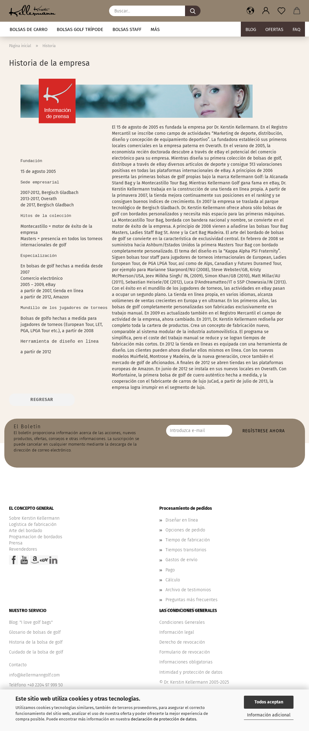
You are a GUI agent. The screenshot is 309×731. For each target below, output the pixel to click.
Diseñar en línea (182, 520)
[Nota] (281, 11)
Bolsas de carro (28, 29)
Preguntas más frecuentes (192, 599)
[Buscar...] (193, 11)
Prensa (16, 543)
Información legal (176, 632)
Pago (170, 570)
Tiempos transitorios (186, 550)
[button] (250, 11)
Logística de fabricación (32, 524)
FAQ (296, 29)
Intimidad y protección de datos (191, 672)
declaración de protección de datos (163, 719)
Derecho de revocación (182, 642)
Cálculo (173, 580)
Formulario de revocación (184, 652)
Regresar (41, 399)
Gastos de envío (181, 559)
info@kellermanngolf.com (34, 675)
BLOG (250, 29)
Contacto (18, 664)
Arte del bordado (25, 530)
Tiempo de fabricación (188, 540)
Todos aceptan (268, 702)
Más (155, 29)
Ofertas (274, 29)
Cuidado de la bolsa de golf (36, 652)
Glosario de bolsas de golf (35, 632)
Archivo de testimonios (188, 589)
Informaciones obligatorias (186, 662)
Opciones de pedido (185, 530)
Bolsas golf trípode (80, 29)
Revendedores (23, 549)
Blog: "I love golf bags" (31, 622)
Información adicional (268, 715)
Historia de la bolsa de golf (36, 642)
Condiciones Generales (182, 622)
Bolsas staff (127, 29)
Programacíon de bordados (35, 536)
